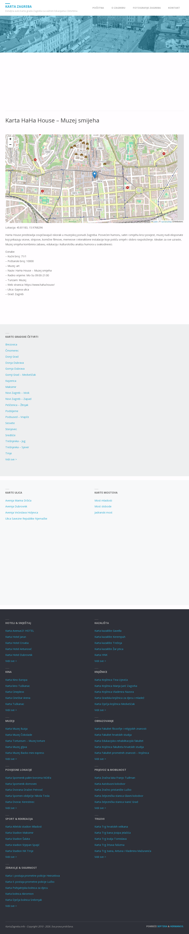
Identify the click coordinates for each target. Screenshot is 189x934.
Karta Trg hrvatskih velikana (111, 826)
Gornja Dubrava (15, 368)
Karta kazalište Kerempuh (109, 637)
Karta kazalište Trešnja (108, 643)
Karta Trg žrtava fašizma (109, 845)
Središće (10, 435)
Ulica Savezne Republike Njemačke (26, 518)
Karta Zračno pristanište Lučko (112, 789)
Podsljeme (11, 411)
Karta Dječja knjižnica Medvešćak (114, 704)
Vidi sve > (11, 459)
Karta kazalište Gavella (107, 630)
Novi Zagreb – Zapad (18, 399)
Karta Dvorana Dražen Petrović (24, 789)
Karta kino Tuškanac (17, 686)
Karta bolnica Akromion (19, 893)
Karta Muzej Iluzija (16, 728)
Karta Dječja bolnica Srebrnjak (23, 900)
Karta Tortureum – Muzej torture (25, 741)
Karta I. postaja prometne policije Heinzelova (32, 875)
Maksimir (10, 387)
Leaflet (154, 222)
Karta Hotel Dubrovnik (18, 655)
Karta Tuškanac (14, 704)
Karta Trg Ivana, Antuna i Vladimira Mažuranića (122, 851)
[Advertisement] (94, 84)
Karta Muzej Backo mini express (24, 753)
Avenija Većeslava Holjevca (21, 512)
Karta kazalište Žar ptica (108, 649)
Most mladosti (103, 500)
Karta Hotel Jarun (15, 637)
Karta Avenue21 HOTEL (19, 630)
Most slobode (102, 506)
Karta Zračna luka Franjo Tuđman (114, 777)
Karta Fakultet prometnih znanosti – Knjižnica (121, 753)
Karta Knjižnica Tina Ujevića (111, 680)
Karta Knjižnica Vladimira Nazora (114, 691)
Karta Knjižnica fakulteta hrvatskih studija (119, 747)
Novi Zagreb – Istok (17, 393)
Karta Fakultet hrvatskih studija (113, 734)
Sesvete (10, 423)
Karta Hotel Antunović (18, 649)
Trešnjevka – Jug (15, 441)
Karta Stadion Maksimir (19, 832)
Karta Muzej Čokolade (18, 734)
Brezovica (11, 344)
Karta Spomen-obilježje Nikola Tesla (27, 796)
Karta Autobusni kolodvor (109, 784)
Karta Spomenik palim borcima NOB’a (28, 777)
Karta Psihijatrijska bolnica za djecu (26, 888)
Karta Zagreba (18, 6)
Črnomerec (12, 350)
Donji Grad (11, 356)
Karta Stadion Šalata (17, 838)
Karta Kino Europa (16, 680)
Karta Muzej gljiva (16, 747)
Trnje (8, 453)
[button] (94, 175)
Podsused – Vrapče (17, 417)
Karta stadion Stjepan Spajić (22, 845)
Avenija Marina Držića (18, 500)
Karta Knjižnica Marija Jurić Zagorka (115, 686)
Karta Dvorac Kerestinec (20, 802)
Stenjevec (11, 429)
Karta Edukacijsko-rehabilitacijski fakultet (118, 741)
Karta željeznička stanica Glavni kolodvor (118, 796)
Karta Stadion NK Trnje (19, 851)
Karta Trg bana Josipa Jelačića (112, 832)
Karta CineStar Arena (17, 698)
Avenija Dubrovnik (16, 506)
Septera (162, 926)
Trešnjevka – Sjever (17, 447)
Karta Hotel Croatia (17, 643)
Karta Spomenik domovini (21, 784)
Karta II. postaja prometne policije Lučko (29, 881)
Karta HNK (100, 655)
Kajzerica (10, 381)
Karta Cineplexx (14, 691)
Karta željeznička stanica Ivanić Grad (116, 802)
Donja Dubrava (14, 362)
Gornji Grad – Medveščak (20, 374)
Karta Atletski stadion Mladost (23, 826)
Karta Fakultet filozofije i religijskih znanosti (120, 728)
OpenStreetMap (166, 222)
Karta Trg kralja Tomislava (110, 838)
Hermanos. (177, 926)
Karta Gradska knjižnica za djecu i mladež (119, 698)
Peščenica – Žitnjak (16, 405)
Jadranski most (103, 512)
